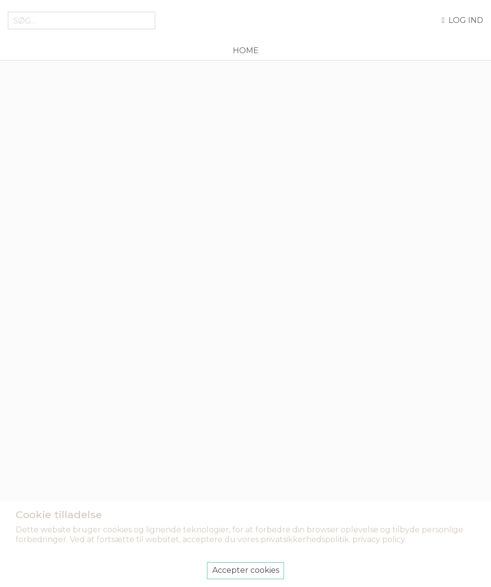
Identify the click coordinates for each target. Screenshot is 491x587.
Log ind (462, 20)
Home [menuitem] (246, 50)
